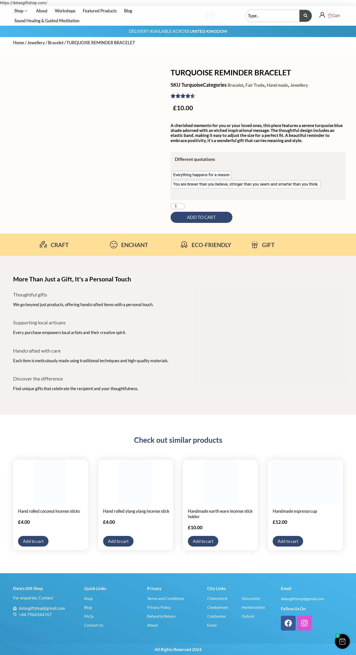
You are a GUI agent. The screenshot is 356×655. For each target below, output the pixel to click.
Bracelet (56, 42)
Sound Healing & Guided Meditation (46, 20)
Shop (20, 10)
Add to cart (201, 217)
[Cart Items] (335, 16)
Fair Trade (255, 85)
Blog (128, 10)
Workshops (65, 10)
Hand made (277, 85)
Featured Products (100, 10)
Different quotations (195, 159)
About (41, 10)
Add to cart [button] (33, 541)
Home (18, 42)
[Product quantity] (178, 206)
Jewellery (36, 42)
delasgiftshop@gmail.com (302, 598)
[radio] (201, 175)
